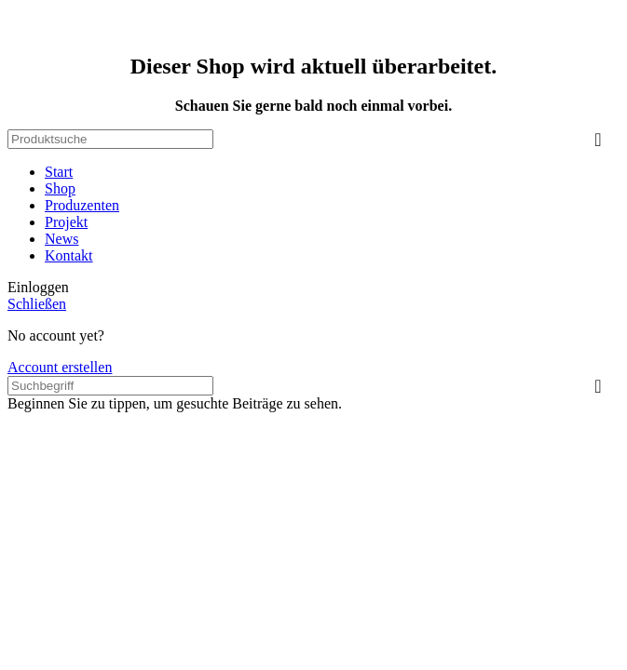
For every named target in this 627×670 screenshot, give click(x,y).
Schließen (36, 304)
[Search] (110, 139)
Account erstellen (59, 367)
